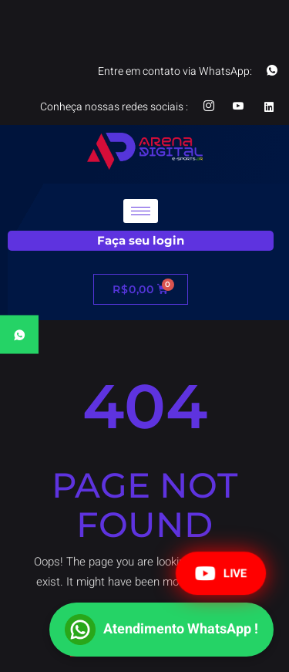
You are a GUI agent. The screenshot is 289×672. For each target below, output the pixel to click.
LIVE (221, 573)
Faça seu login (140, 240)
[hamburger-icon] (140, 211)
